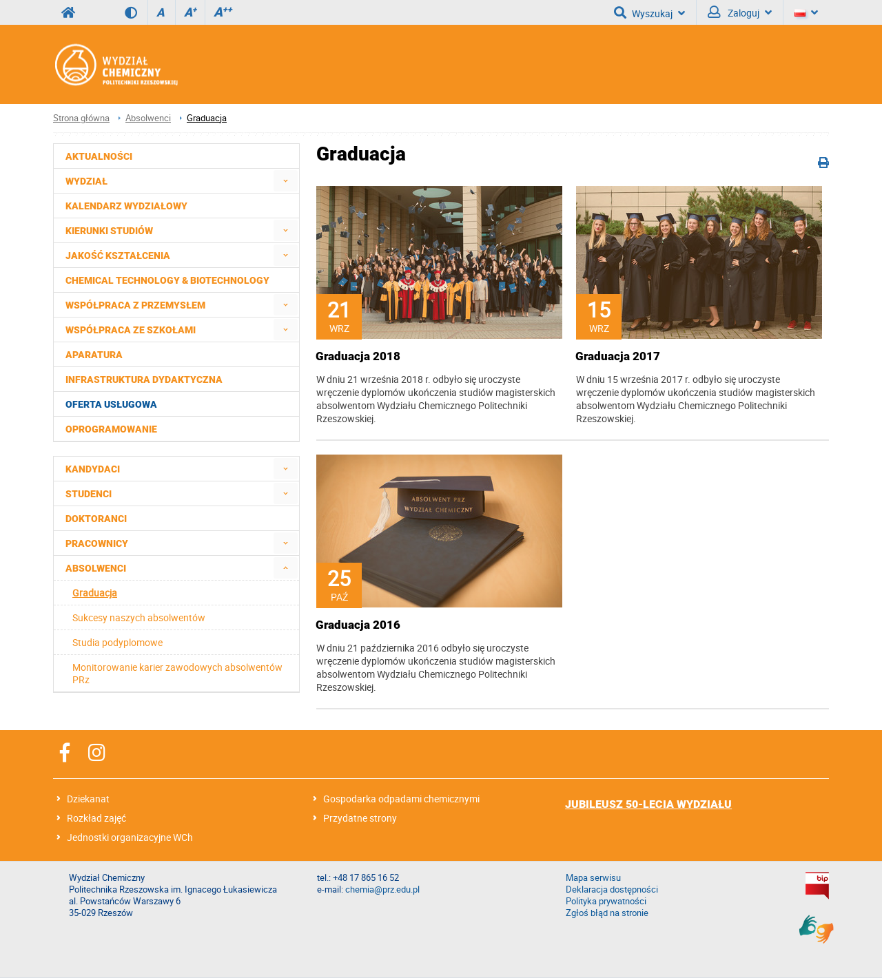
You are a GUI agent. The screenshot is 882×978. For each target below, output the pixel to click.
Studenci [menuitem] (88, 493)
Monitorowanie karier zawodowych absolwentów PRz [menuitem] (177, 673)
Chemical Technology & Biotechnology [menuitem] (167, 280)
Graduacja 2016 (358, 625)
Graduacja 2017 (617, 356)
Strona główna (81, 118)
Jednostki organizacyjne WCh (130, 837)
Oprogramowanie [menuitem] (111, 429)
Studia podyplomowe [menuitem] (117, 642)
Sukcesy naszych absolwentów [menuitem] (138, 617)
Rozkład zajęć (96, 817)
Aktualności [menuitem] (98, 156)
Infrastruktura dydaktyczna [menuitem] (144, 379)
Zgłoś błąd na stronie (607, 913)
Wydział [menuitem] (86, 181)
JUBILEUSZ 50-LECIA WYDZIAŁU (648, 804)
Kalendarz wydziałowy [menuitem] (126, 205)
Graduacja (207, 118)
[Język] (806, 12)
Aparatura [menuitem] (94, 354)
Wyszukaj (649, 12)
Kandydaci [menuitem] (92, 469)
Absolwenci (148, 118)
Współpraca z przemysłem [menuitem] (135, 305)
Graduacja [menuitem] (94, 592)
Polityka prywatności (606, 901)
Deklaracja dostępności (612, 889)
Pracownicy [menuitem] (96, 543)
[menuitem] (286, 180)
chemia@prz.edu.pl (382, 889)
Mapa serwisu (593, 878)
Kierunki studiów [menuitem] (109, 230)
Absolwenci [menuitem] (95, 568)
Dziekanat (88, 798)
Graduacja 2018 (358, 356)
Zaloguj (740, 12)
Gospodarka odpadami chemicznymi (401, 798)
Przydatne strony (360, 817)
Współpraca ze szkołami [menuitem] (130, 329)
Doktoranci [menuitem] (96, 518)
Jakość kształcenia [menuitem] (117, 255)
